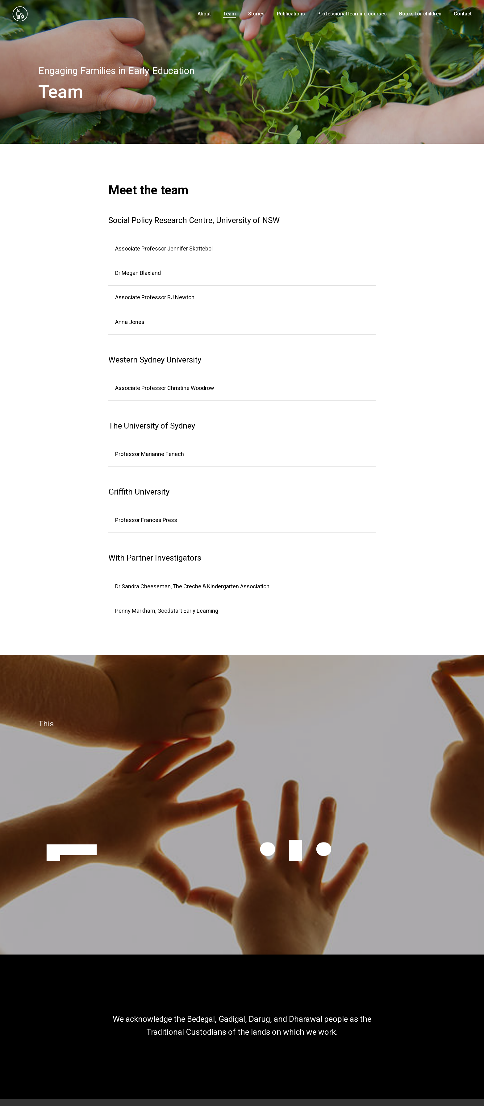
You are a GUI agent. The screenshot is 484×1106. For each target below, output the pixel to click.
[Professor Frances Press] (242, 520)
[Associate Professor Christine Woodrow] (242, 388)
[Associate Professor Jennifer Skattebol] (242, 249)
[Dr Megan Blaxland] (242, 273)
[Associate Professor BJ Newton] (242, 298)
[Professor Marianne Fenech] (242, 454)
